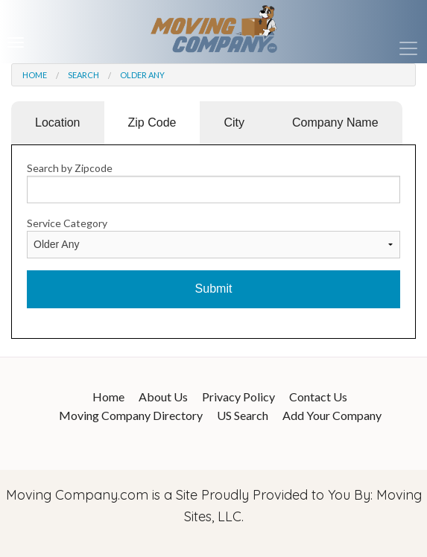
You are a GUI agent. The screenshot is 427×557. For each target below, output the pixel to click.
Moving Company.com (77, 494)
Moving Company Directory (131, 415)
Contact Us (318, 396)
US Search (242, 415)
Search (83, 75)
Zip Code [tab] (152, 122)
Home (34, 75)
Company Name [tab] (335, 122)
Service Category (67, 223)
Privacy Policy (238, 396)
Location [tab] (57, 122)
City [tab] (234, 122)
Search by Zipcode (70, 168)
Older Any (142, 75)
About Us (163, 396)
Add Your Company (332, 415)
